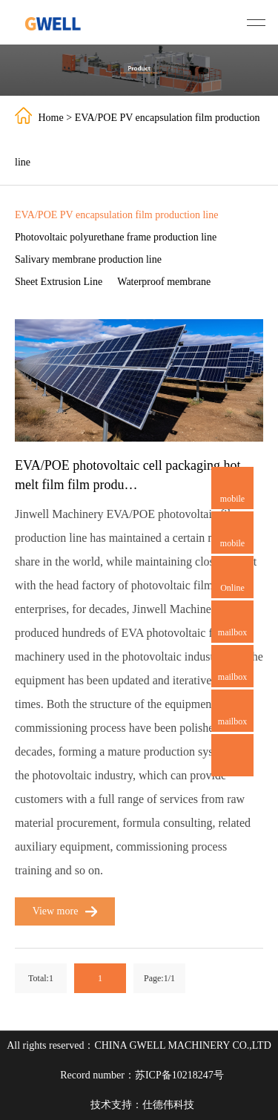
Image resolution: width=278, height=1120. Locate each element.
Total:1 (40, 978)
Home (51, 117)
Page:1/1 (159, 978)
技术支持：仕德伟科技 (142, 1104)
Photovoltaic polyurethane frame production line (115, 237)
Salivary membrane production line (88, 259)
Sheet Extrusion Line (58, 281)
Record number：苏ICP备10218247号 (141, 1075)
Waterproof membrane (164, 281)
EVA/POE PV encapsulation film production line (116, 214)
